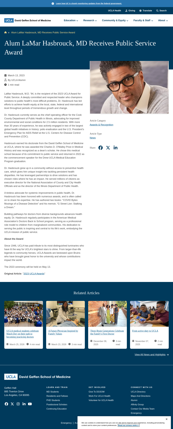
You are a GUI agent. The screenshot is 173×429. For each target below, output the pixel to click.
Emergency (136, 413)
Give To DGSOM (97, 392)
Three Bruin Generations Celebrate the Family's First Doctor (107, 332)
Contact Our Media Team (143, 409)
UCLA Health (114, 10)
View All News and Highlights (152, 354)
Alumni (134, 400)
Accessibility (80, 423)
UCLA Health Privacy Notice (125, 423)
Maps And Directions (140, 396)
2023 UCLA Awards (34, 273)
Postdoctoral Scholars (56, 404)
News (93, 138)
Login (143, 423)
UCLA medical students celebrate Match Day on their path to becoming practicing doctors (22, 334)
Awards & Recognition (101, 124)
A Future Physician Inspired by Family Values (63, 332)
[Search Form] (161, 11)
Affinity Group (137, 404)
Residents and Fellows (57, 396)
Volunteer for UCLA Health (101, 400)
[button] (145, 11)
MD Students (52, 392)
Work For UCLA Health (99, 396)
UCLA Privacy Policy (99, 423)
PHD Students (53, 400)
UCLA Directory (138, 392)
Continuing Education (56, 409)
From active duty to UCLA (145, 331)
